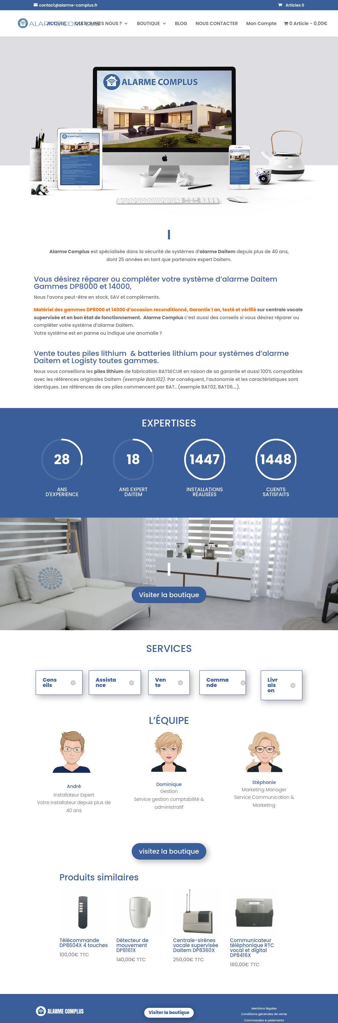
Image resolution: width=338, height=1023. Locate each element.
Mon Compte (261, 24)
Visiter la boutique (169, 594)
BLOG (181, 24)
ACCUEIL (56, 24)
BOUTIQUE (148, 24)
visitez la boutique (169, 851)
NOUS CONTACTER (216, 24)
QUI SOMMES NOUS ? (98, 24)
